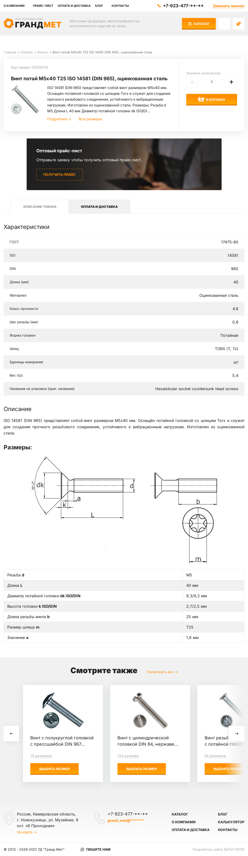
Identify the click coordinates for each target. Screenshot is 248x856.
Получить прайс (59, 174)
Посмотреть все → (162, 672)
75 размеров (41, 756)
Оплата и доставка (190, 830)
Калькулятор (231, 822)
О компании (184, 822)
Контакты (227, 830)
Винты (43, 52)
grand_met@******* (126, 820)
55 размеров (215, 756)
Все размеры (90, 119)
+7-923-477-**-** (183, 5)
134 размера (128, 756)
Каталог (199, 24)
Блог (222, 814)
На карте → (27, 832)
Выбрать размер (54, 769)
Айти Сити (234, 849)
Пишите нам (98, 849)
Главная (10, 52)
